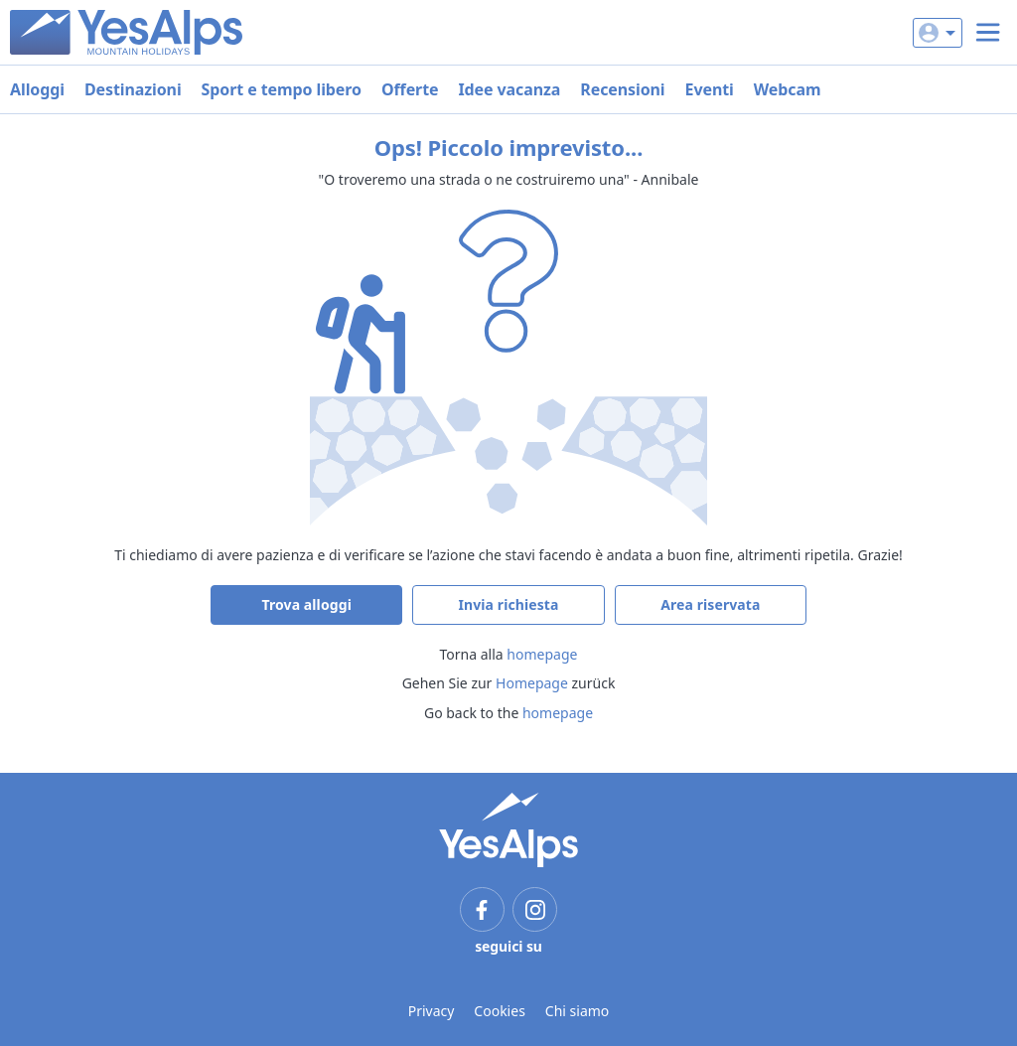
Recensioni (622, 89)
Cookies (499, 1010)
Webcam (787, 89)
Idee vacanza (509, 89)
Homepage (532, 682)
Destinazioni (133, 89)
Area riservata (710, 604)
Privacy (431, 1010)
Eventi (709, 89)
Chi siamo (577, 1010)
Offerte (410, 89)
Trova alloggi (306, 604)
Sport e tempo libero (282, 89)
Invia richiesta (508, 604)
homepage (542, 654)
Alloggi (37, 89)
